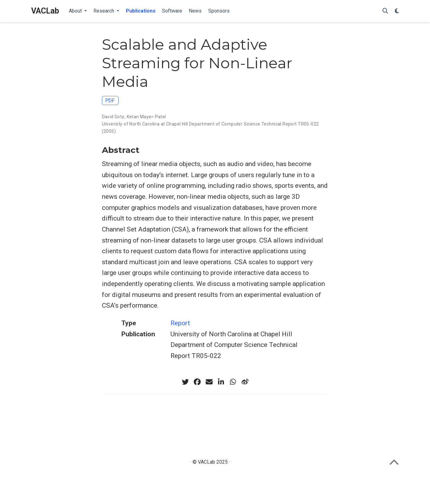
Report (180, 323)
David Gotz (113, 116)
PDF (110, 100)
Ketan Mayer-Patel (146, 116)
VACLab (45, 10)
